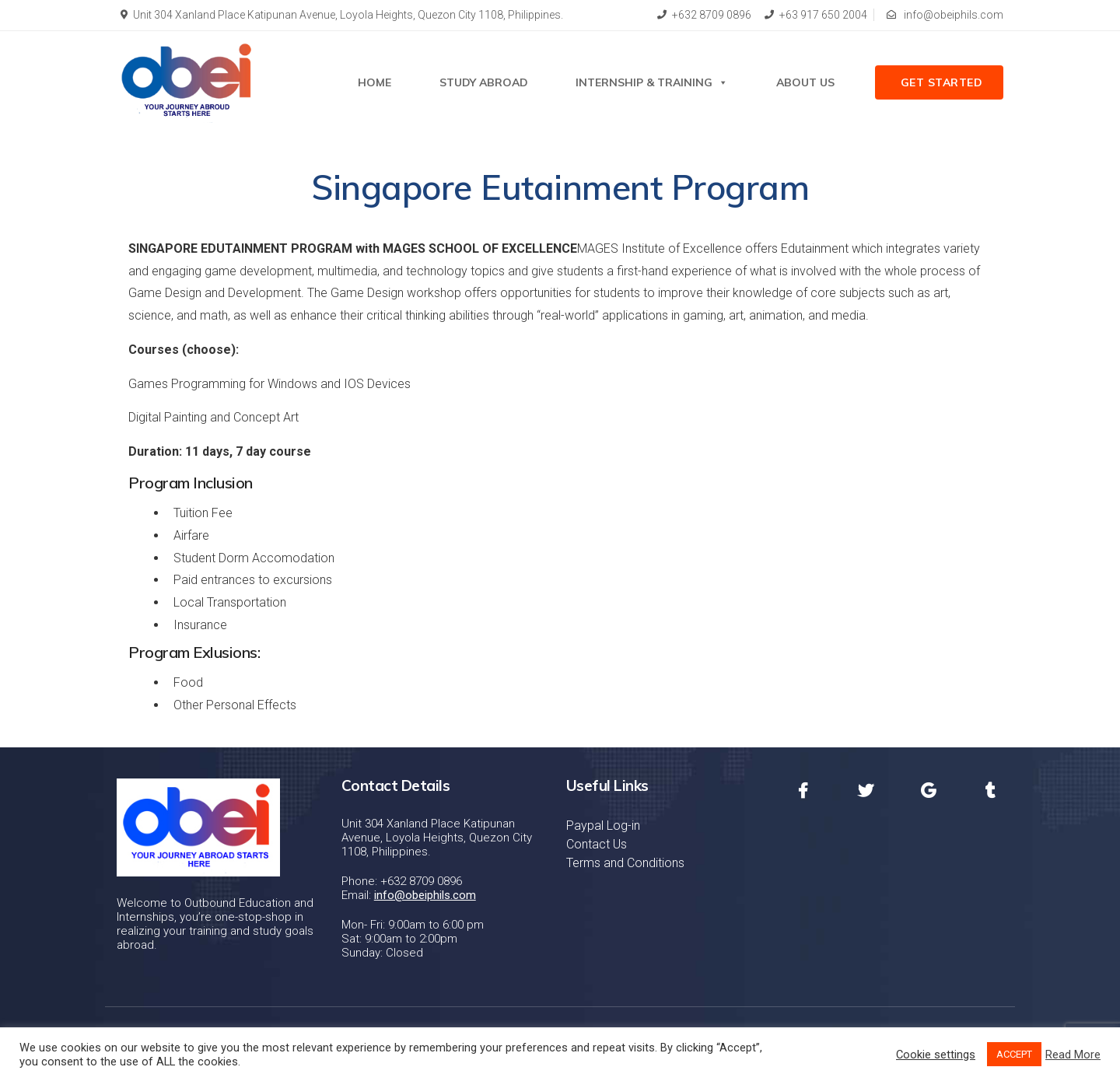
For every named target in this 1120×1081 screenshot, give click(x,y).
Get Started (942, 82)
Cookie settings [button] (935, 1055)
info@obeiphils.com (945, 15)
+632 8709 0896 (704, 15)
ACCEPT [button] (1014, 1054)
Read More (1073, 1055)
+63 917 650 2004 (816, 15)
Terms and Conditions (625, 862)
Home (374, 82)
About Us (805, 82)
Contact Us (596, 844)
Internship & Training (652, 82)
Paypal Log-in (603, 825)
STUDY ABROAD (483, 82)
